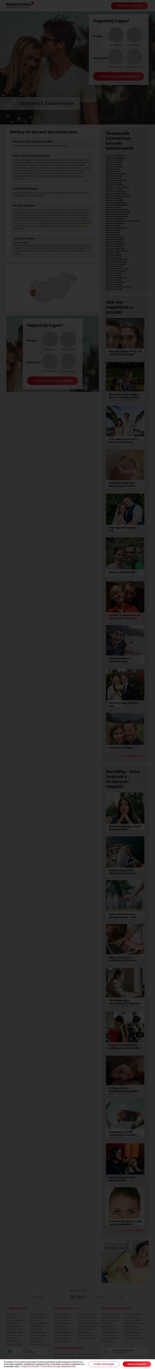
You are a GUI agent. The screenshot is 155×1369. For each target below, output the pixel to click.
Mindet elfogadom (137, 1364)
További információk (29, 1366)
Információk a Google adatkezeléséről (59, 1366)
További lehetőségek (103, 1364)
